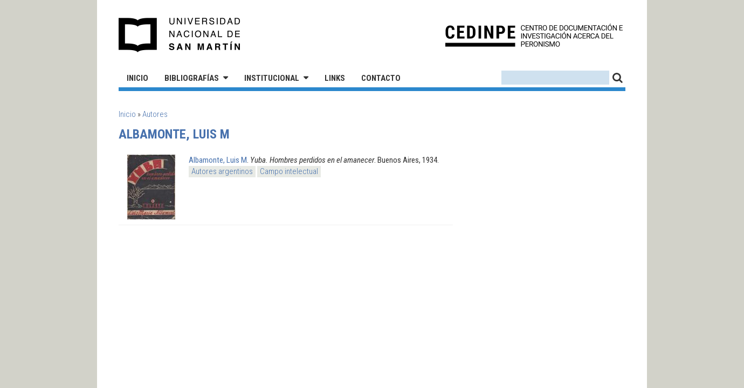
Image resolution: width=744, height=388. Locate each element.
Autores (155, 114)
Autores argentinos (222, 171)
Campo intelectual (289, 171)
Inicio (137, 78)
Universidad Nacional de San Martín (180, 35)
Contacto (381, 78)
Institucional (271, 78)
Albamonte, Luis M (218, 160)
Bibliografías (191, 78)
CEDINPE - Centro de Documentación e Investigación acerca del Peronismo (534, 35)
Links (335, 78)
